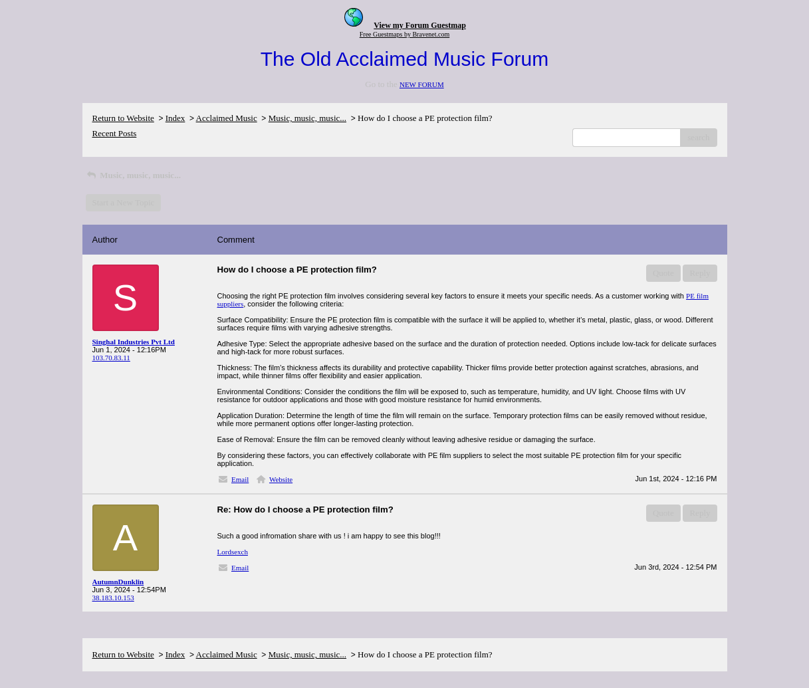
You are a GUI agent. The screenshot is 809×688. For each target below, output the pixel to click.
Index (175, 118)
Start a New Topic (123, 202)
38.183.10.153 (113, 598)
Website (280, 479)
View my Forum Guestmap (420, 25)
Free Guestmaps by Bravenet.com (405, 34)
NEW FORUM (422, 84)
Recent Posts (114, 133)
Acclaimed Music (226, 118)
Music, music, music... (307, 118)
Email (240, 479)
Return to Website (123, 118)
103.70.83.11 (111, 358)
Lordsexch (232, 552)
